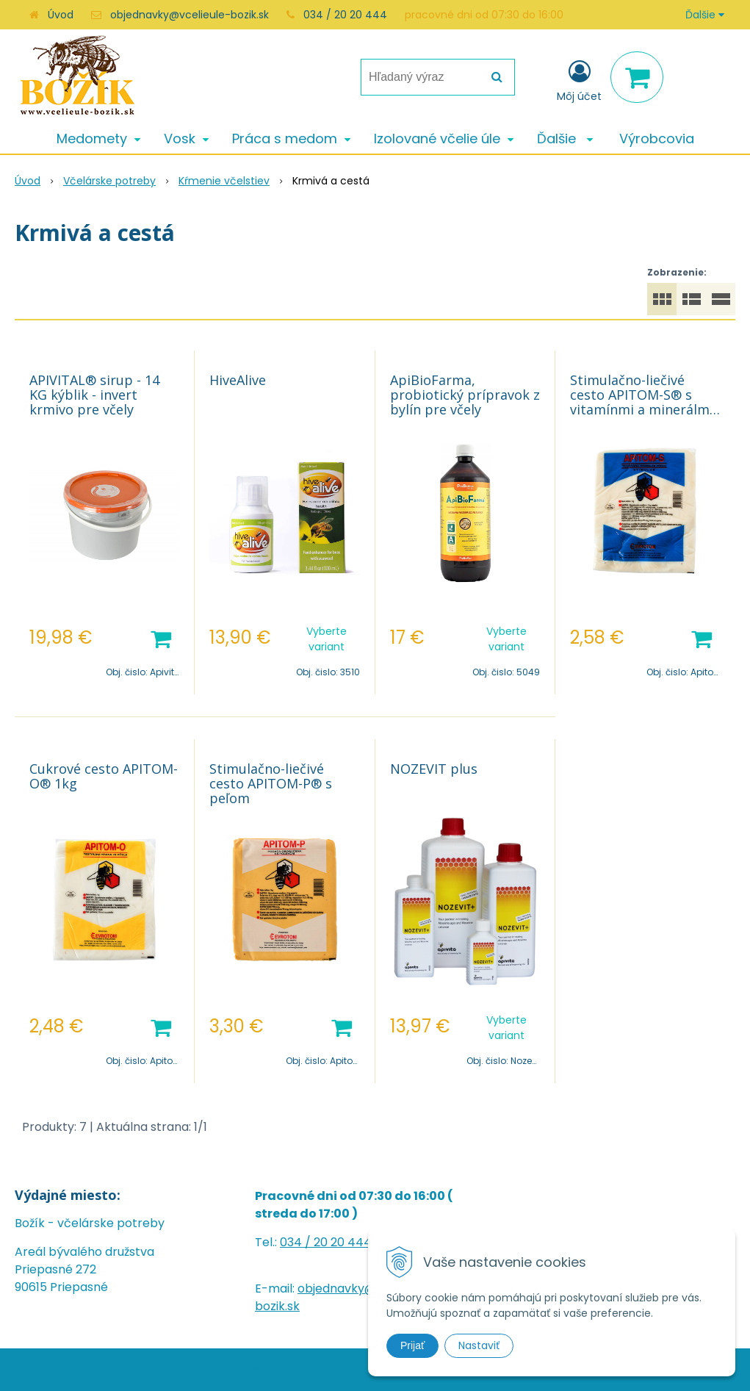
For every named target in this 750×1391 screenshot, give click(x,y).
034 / (297, 1242)
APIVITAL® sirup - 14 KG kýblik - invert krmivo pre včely (94, 394)
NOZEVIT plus (433, 768)
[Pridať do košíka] (161, 637)
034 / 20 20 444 (345, 14)
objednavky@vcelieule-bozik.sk (189, 14)
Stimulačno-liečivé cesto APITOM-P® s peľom (270, 783)
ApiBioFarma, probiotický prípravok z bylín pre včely (465, 394)
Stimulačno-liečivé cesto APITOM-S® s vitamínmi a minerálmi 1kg (641, 402)
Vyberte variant (326, 639)
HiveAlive (237, 380)
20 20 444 (343, 1242)
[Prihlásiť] (579, 80)
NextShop (345, 1369)
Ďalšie (704, 14)
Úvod (60, 14)
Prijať (412, 1345)
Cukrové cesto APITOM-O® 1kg (103, 776)
